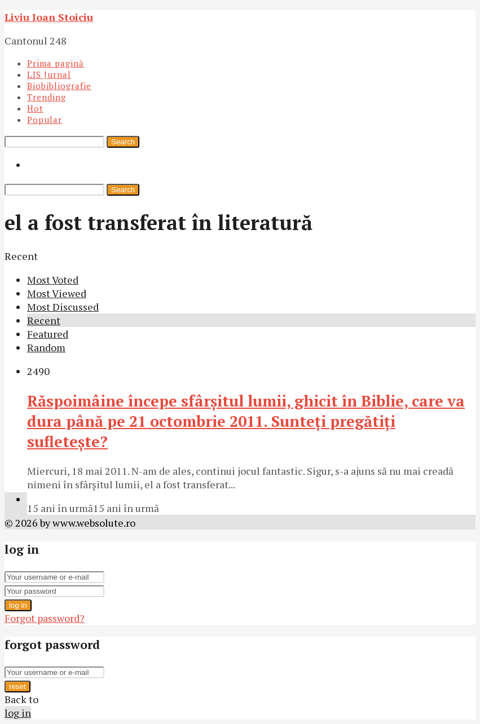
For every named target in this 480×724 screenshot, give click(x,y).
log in (18, 605)
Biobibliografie (59, 85)
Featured (47, 334)
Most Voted (52, 279)
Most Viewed (56, 293)
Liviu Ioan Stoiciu (49, 17)
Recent (43, 320)
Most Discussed (63, 307)
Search (123, 142)
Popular (44, 119)
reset (17, 686)
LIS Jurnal (49, 74)
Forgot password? (45, 618)
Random (46, 347)
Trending (46, 97)
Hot (35, 108)
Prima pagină (55, 63)
